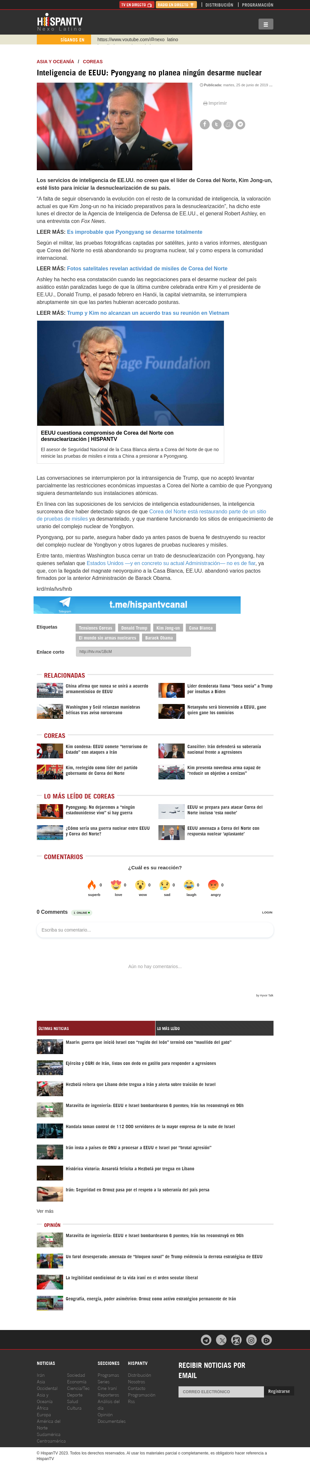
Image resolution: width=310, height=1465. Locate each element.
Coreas (93, 61)
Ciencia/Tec (78, 1388)
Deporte (75, 1394)
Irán (41, 1374)
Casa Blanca (201, 627)
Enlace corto (50, 652)
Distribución (219, 4)
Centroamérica (51, 1440)
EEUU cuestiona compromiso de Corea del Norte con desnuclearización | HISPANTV (107, 436)
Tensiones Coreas (95, 627)
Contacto (136, 1388)
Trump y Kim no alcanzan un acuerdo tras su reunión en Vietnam (148, 313)
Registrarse (279, 1391)
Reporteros (108, 1394)
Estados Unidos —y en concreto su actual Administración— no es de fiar (171, 563)
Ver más (45, 1211)
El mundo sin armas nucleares (107, 637)
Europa (44, 1414)
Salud (72, 1401)
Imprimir (214, 103)
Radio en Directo (176, 4)
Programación (258, 4)
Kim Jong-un (168, 627)
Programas (108, 1374)
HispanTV (60, 21)
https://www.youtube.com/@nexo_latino (138, 39)
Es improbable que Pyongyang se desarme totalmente (135, 232)
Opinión (105, 1414)
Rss (131, 1401)
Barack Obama (159, 637)
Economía (76, 1381)
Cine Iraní (107, 1388)
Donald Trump (134, 627)
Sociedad (76, 1374)
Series (103, 1381)
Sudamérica (48, 1434)
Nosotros (136, 1381)
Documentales (112, 1421)
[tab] (96, 1028)
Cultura (74, 1407)
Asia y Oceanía (55, 61)
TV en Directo (137, 4)
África (42, 1407)
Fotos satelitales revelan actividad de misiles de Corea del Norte (147, 268)
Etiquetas (47, 627)
